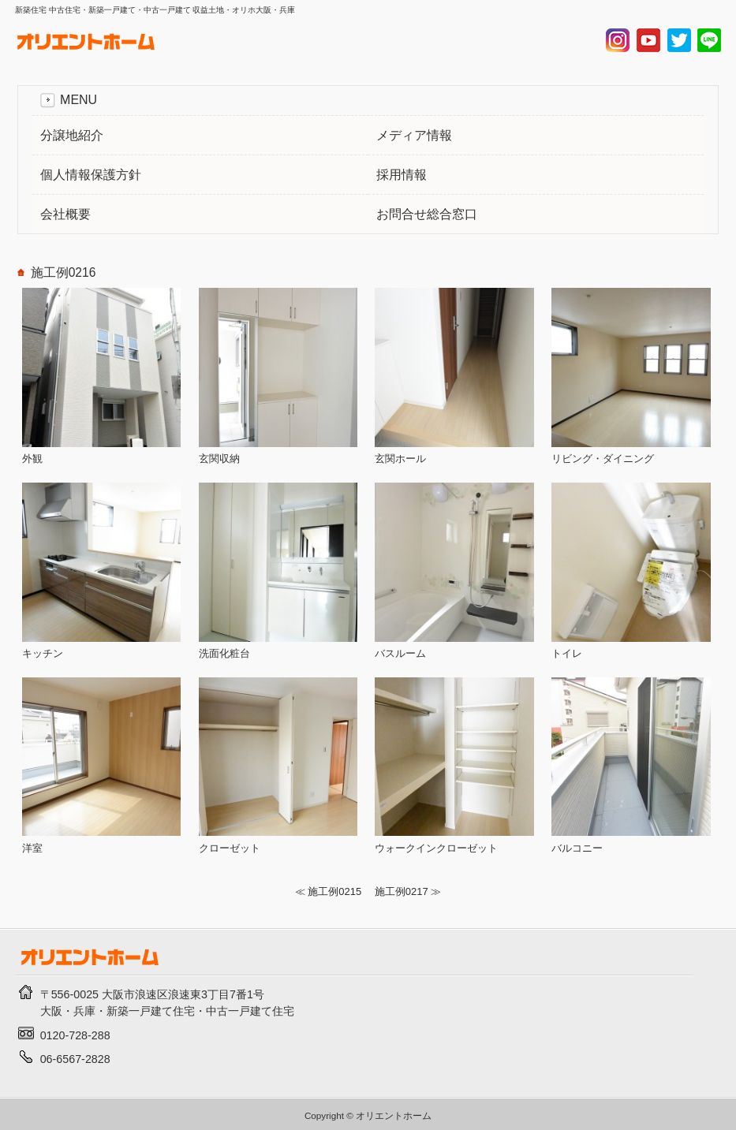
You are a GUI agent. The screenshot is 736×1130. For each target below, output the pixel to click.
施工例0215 (334, 891)
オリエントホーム (394, 1115)
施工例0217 (401, 891)
